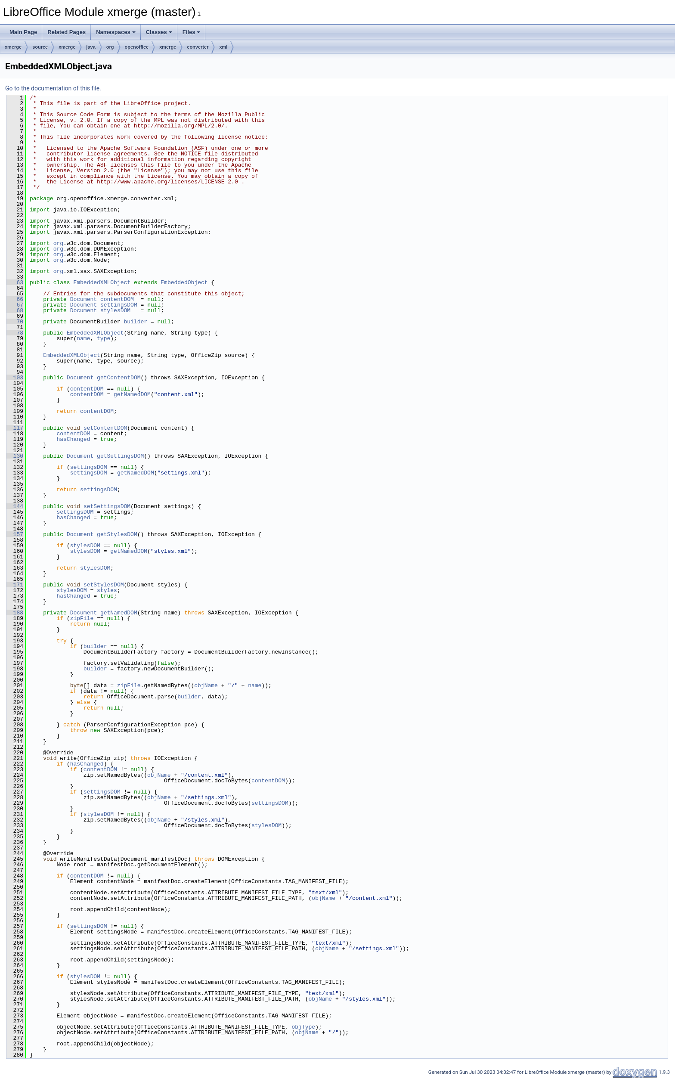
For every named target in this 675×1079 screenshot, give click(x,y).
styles (107, 590)
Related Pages (66, 32)
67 (14, 305)
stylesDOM (115, 310)
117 (14, 428)
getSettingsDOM (120, 456)
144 (14, 506)
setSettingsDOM (107, 506)
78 (14, 333)
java (90, 47)
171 (14, 585)
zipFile (82, 618)
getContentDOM (118, 377)
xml (223, 47)
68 (14, 310)
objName (206, 685)
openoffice (137, 47)
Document (83, 299)
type (103, 338)
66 (14, 299)
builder (135, 322)
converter (197, 47)
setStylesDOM (104, 585)
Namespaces (116, 32)
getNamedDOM (132, 394)
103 (14, 377)
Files (192, 32)
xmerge (13, 47)
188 (14, 613)
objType (303, 1027)
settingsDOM (118, 305)
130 (14, 456)
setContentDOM (105, 428)
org (110, 47)
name (83, 338)
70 (14, 322)
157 (14, 534)
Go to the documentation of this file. (53, 88)
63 (14, 282)
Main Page (23, 32)
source (40, 47)
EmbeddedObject (184, 282)
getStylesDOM (117, 534)
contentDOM (117, 299)
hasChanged (73, 439)
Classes (159, 32)
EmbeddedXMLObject (101, 282)
